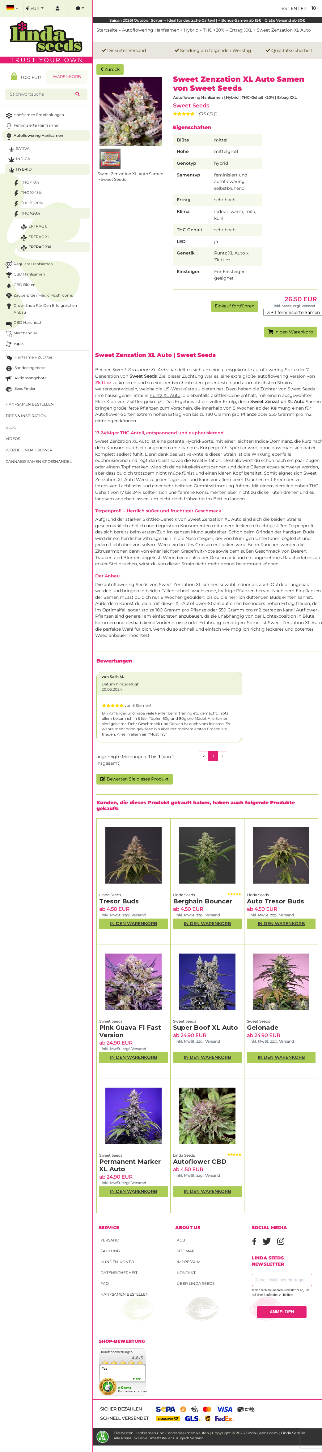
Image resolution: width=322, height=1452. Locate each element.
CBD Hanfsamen (24, 275)
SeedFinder (20, 389)
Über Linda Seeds (195, 1283)
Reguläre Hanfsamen (28, 265)
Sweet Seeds (191, 105)
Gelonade (262, 1027)
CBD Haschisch (23, 323)
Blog (11, 427)
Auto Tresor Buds (275, 901)
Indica (18, 159)
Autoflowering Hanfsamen (150, 30)
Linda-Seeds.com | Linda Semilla (275, 1433)
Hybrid (191, 30)
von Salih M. (113, 676)
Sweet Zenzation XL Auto (284, 30)
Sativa (18, 149)
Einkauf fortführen (234, 306)
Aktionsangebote (25, 379)
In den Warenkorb (290, 332)
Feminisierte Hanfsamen (31, 126)
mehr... (138, 1379)
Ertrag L (33, 227)
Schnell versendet (124, 1418)
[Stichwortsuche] (41, 94)
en (293, 8)
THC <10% (25, 183)
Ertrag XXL (240, 30)
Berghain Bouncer (202, 901)
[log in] (57, 8)
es (284, 8)
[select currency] (35, 8)
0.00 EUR (26, 76)
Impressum (188, 1261)
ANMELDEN (282, 1311)
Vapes (14, 344)
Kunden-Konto (117, 1261)
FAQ (104, 1283)
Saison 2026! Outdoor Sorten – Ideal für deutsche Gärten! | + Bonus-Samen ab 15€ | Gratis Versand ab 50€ (207, 20)
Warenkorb (67, 76)
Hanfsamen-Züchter (28, 358)
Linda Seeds (110, 895)
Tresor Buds (119, 901)
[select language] (12, 8)
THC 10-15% (27, 193)
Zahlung (110, 1251)
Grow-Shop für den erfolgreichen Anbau (40, 308)
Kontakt (186, 1272)
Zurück (110, 69)
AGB (181, 1240)
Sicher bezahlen (121, 1409)
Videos (13, 438)
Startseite (106, 30)
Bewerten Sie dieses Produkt (134, 779)
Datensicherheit (119, 1272)
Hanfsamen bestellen (124, 1294)
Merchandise (20, 334)
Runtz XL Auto (165, 395)
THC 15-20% (27, 204)
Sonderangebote (24, 368)
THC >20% (214, 30)
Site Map (186, 1251)
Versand (109, 1240)
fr (303, 8)
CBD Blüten (20, 285)
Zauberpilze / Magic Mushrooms (38, 296)
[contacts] (80, 8)
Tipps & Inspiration (26, 415)
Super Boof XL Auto (205, 1027)
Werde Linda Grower (29, 450)
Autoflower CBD (200, 1161)
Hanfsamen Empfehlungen (34, 115)
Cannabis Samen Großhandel (39, 461)
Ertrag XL (34, 237)
